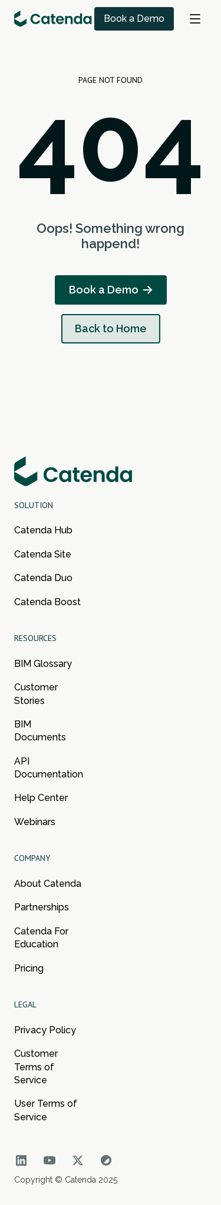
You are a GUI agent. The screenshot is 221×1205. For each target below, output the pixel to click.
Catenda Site (42, 554)
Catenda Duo (43, 577)
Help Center (41, 797)
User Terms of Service (45, 1110)
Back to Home (111, 328)
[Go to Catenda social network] (21, 1160)
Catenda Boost (47, 601)
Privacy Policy (45, 1030)
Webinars (34, 821)
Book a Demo (134, 18)
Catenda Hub (43, 530)
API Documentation (48, 768)
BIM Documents (40, 731)
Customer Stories (36, 694)
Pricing (29, 968)
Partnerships (41, 907)
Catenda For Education (41, 938)
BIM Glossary (43, 663)
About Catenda (47, 883)
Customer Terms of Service (36, 1067)
